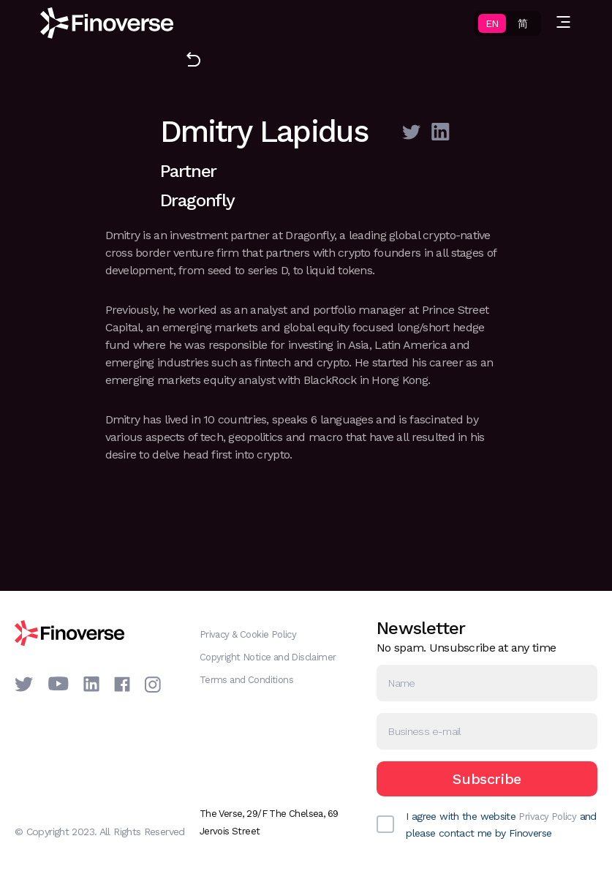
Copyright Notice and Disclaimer (268, 657)
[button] (563, 23)
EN (492, 23)
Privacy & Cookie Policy (248, 634)
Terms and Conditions (246, 679)
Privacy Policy (547, 816)
